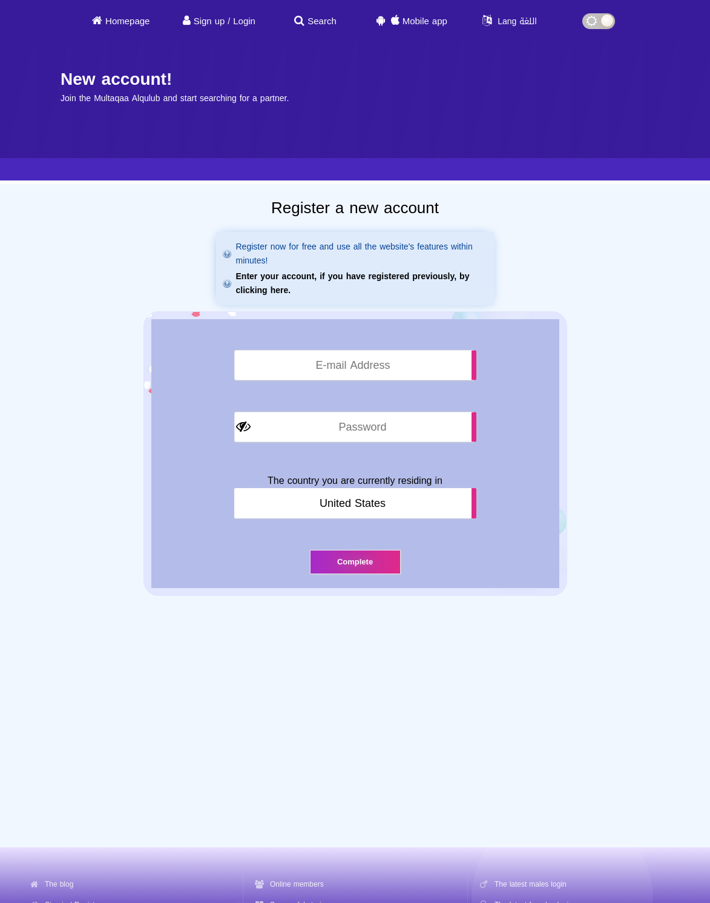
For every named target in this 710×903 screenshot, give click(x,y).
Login (244, 21)
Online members (297, 884)
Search (322, 21)
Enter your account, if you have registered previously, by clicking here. (353, 283)
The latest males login (531, 884)
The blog (59, 884)
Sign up (209, 21)
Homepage (127, 21)
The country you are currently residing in (355, 481)
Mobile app (425, 21)
